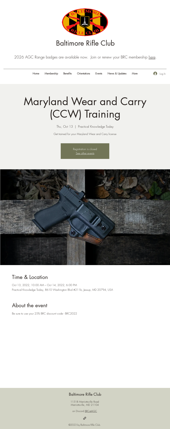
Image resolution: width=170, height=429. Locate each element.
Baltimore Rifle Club (85, 43)
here (152, 57)
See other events (85, 153)
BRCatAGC (91, 411)
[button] (134, 73)
